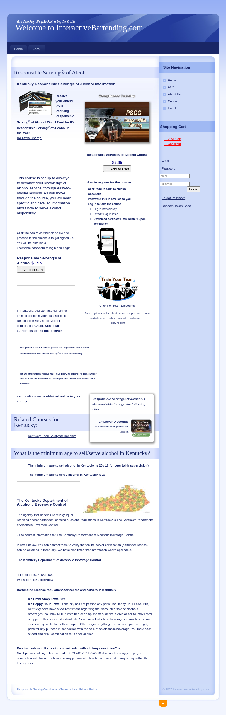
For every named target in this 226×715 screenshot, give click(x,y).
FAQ (171, 87)
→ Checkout (172, 144)
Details (123, 431)
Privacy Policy (88, 689)
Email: (166, 160)
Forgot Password (174, 198)
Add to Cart (117, 168)
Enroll (37, 47)
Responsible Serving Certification (37, 689)
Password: (169, 168)
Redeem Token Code (176, 205)
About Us (174, 94)
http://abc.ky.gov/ (41, 579)
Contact (173, 101)
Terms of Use (68, 689)
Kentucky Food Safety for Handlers (52, 436)
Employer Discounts (113, 421)
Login (193, 189)
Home (18, 47)
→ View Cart (172, 139)
